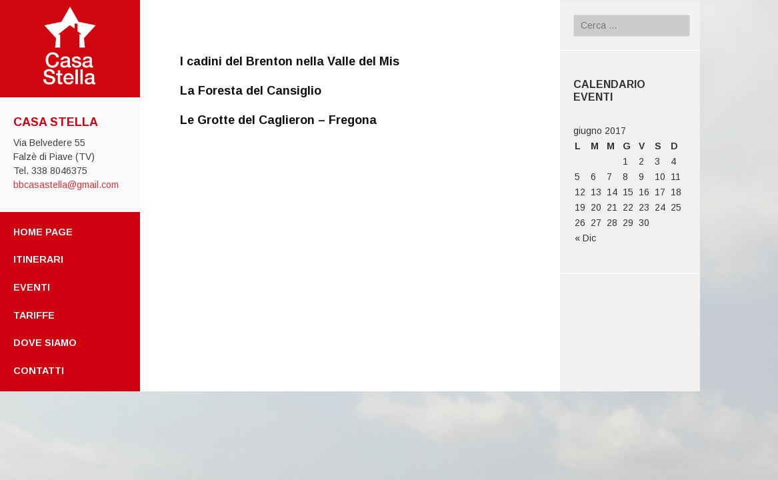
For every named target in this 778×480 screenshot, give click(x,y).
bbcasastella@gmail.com (66, 184)
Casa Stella (55, 122)
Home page (43, 232)
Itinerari (38, 259)
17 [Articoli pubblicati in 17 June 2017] (660, 192)
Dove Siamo (45, 342)
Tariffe (34, 315)
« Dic (585, 238)
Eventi (31, 287)
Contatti (38, 370)
